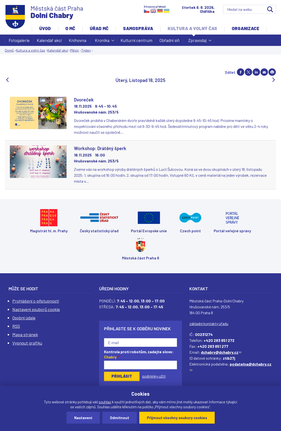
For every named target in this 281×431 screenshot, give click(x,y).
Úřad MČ (99, 28)
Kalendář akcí (49, 40)
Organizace (245, 28)
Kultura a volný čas (192, 28)
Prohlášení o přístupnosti (35, 301)
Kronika (102, 42)
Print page (272, 72)
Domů (9, 50)
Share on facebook (240, 72)
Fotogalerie (19, 40)
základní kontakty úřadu (208, 323)
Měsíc (74, 50)
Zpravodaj (197, 42)
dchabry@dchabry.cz (221, 352)
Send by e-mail (264, 72)
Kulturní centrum (136, 40)
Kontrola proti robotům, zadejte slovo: (139, 354)
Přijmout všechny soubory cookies (177, 417)
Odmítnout (119, 417)
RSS (16, 326)
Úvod (45, 28)
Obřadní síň (169, 40)
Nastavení (83, 417)
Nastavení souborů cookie (36, 309)
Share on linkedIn (256, 72)
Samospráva (138, 28)
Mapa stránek (25, 334)
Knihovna (77, 40)
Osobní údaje (23, 317)
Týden (86, 50)
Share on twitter (248, 72)
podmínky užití (154, 376)
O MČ (70, 28)
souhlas (105, 402)
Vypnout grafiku (27, 343)
